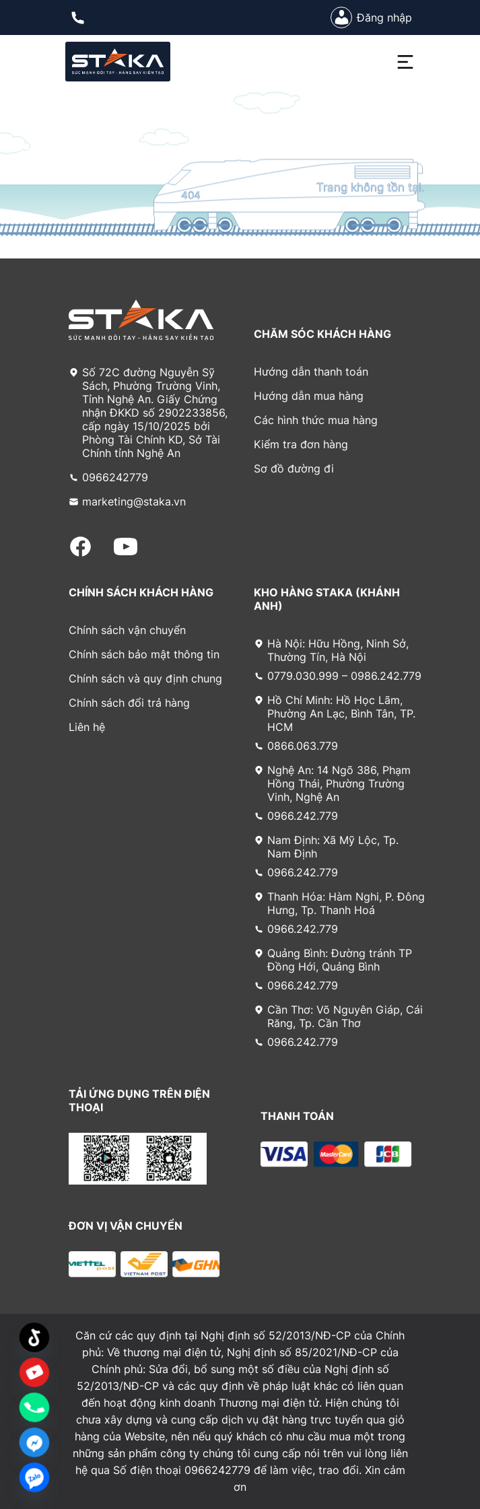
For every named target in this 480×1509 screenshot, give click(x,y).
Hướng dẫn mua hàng (309, 395)
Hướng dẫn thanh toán (311, 371)
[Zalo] (34, 1477)
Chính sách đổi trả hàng (129, 702)
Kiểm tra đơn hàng (301, 444)
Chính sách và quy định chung (145, 678)
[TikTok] (34, 1337)
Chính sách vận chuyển (127, 630)
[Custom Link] (34, 1372)
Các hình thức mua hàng (316, 420)
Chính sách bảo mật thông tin (144, 654)
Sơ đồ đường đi (294, 468)
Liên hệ (87, 727)
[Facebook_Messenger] (34, 1442)
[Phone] (34, 1407)
